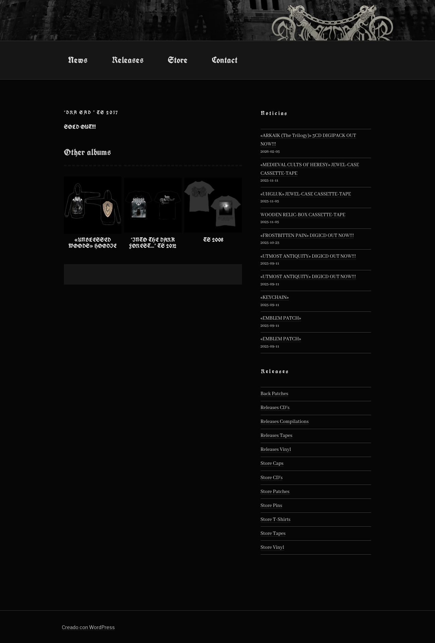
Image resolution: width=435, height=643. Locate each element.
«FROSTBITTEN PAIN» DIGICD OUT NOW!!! (307, 236)
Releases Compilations (285, 422)
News (78, 60)
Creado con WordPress (88, 627)
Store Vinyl (272, 547)
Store (178, 60)
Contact (225, 60)
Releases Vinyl (276, 449)
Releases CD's (275, 408)
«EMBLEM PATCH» (281, 318)
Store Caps (272, 463)
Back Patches (275, 394)
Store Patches (275, 492)
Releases (128, 60)
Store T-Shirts (276, 520)
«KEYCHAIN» (275, 297)
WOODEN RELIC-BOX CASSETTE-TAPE (303, 215)
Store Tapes (273, 533)
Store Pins (271, 506)
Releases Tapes (277, 436)
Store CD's (272, 478)
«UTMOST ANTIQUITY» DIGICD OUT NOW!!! (308, 256)
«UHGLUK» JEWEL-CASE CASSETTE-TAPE (306, 194)
